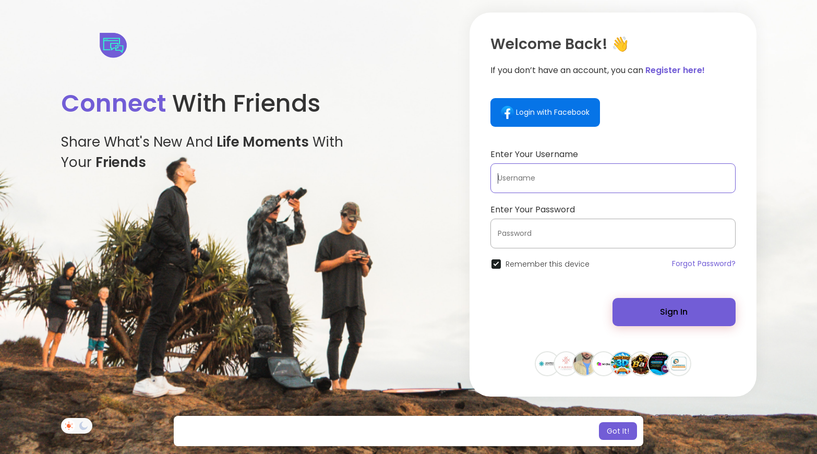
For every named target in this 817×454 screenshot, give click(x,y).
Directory (740, 417)
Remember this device (548, 264)
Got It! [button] (618, 431)
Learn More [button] (496, 431)
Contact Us (672, 417)
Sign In (674, 312)
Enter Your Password (532, 210)
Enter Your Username (534, 154)
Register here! (675, 70)
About (709, 417)
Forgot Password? (704, 263)
